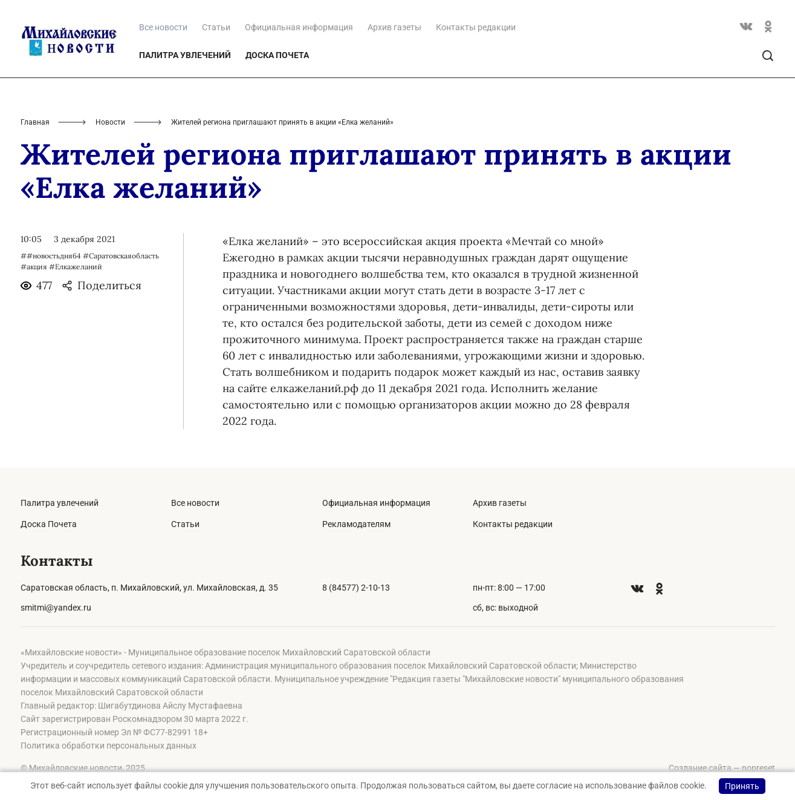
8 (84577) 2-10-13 (356, 587)
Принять (742, 786)
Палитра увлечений (185, 55)
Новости (110, 122)
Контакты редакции (476, 27)
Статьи (216, 27)
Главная (35, 122)
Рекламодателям (356, 524)
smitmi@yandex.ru (56, 607)
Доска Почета (277, 55)
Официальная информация (299, 27)
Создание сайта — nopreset (722, 768)
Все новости (195, 503)
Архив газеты (394, 27)
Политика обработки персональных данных (108, 745)
